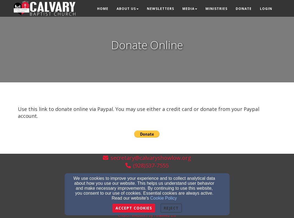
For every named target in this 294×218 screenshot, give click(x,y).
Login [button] (266, 8)
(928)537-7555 (151, 165)
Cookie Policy (163, 198)
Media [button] (189, 8)
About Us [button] (128, 8)
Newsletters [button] (160, 8)
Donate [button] (244, 8)
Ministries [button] (216, 8)
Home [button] (102, 8)
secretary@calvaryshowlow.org (151, 157)
